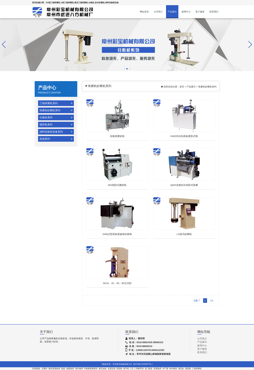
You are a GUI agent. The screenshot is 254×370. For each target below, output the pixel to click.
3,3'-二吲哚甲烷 (137, 368)
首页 (181, 86)
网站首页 (144, 11)
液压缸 (181, 368)
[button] (124, 68)
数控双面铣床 (54, 368)
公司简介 (158, 11)
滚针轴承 (79, 368)
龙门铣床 (148, 368)
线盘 (63, 368)
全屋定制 (111, 368)
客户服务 (200, 11)
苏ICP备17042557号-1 (143, 364)
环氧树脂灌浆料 (91, 368)
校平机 (126, 368)
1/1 (211, 300)
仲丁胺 (165, 368)
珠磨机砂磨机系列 (207, 86)
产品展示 (172, 11)
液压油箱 (102, 368)
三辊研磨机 (197, 368)
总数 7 (196, 300)
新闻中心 (186, 11)
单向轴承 (173, 368)
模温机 (188, 368)
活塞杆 (44, 368)
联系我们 (214, 11)
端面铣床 (70, 368)
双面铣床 (157, 368)
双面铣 (119, 368)
